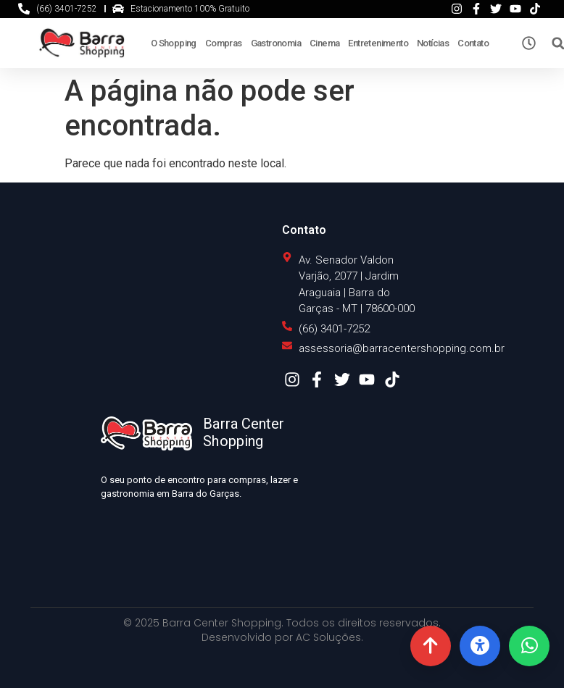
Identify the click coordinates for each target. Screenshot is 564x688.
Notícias (433, 43)
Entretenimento (378, 43)
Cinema (324, 43)
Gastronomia (276, 43)
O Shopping (173, 43)
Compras (223, 43)
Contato (473, 43)
